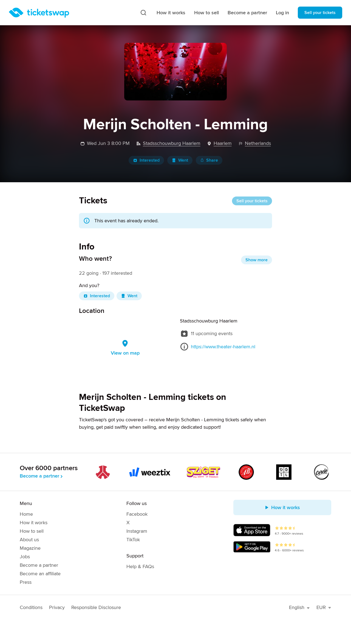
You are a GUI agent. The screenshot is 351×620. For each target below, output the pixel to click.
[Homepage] (39, 13)
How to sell (206, 13)
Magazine (30, 548)
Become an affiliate (40, 574)
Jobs (25, 557)
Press (26, 582)
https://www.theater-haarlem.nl (223, 347)
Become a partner (247, 13)
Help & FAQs (140, 566)
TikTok (133, 540)
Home (26, 514)
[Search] (143, 12)
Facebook (137, 514)
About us (29, 540)
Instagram (136, 531)
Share (209, 160)
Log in (282, 13)
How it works (171, 13)
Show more (256, 260)
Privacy (57, 607)
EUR (323, 607)
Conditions (31, 607)
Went (180, 160)
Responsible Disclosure (96, 607)
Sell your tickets (320, 12)
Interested (146, 160)
